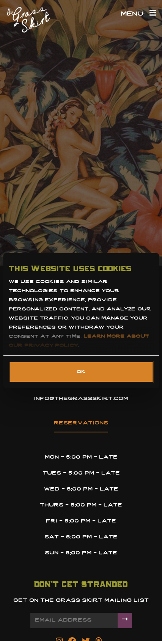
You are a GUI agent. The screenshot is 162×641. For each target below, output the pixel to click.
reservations (81, 423)
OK (81, 372)
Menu (138, 14)
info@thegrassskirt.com (81, 398)
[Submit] (125, 620)
